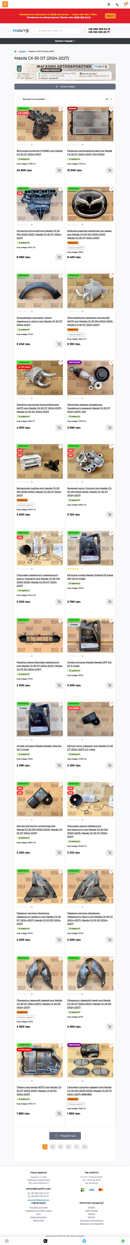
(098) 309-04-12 (81, 17)
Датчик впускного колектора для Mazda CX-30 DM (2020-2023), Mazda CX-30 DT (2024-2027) (40, 830)
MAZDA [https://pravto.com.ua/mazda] (22, 51)
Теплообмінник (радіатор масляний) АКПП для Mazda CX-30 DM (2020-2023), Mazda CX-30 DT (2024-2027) (90, 321)
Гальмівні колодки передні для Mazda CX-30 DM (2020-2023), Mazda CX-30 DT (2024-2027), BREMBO (89, 1091)
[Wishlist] (60, 109)
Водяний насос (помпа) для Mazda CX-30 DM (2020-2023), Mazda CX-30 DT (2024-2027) (89, 492)
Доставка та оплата (39, 1207)
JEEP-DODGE (91, 1211)
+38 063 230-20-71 (99, 32)
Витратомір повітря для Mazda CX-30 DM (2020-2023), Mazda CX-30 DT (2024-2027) (39, 492)
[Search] (35, 31)
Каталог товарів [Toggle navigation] (65, 41)
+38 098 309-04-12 (99, 29)
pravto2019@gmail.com (39, 1200)
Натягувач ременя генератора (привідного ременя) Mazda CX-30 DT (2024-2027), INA (88, 408)
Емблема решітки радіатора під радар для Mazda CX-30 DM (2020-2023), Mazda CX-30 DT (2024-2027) (89, 234)
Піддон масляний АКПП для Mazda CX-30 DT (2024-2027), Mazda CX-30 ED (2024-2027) (39, 1091)
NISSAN (91, 1207)
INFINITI (91, 1217)
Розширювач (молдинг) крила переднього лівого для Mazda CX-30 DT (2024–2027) (39, 321)
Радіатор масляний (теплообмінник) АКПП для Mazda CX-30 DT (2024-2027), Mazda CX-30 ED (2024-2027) (39, 408)
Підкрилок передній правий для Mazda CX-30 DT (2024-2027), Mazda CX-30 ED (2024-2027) (39, 1004)
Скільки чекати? (76, 248)
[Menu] (5, 4)
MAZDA (91, 1214)
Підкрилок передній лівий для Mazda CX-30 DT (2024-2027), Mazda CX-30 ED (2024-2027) (89, 1004)
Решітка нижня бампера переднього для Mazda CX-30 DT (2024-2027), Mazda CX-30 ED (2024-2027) (39, 666)
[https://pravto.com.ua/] (15, 51)
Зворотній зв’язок (38, 1217)
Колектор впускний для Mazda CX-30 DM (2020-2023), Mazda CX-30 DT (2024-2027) (39, 234)
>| (85, 1146)
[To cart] (59, 170)
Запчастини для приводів (91, 1224)
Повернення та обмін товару (38, 1211)
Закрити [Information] (109, 16)
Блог (38, 1214)
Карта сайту (38, 1220)
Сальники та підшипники (91, 1220)
